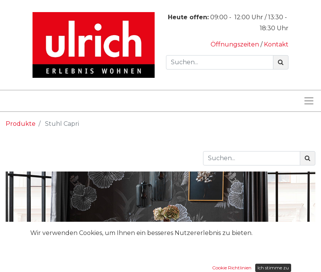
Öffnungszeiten (236, 44)
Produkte (21, 123)
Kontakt (276, 44)
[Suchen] (280, 62)
